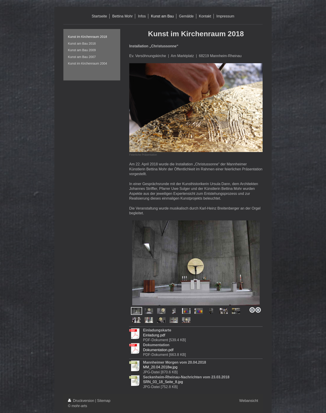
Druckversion (81, 401)
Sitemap (103, 401)
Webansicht (248, 401)
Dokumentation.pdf (158, 350)
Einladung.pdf (154, 335)
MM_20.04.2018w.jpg (160, 367)
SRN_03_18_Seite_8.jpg (163, 382)
